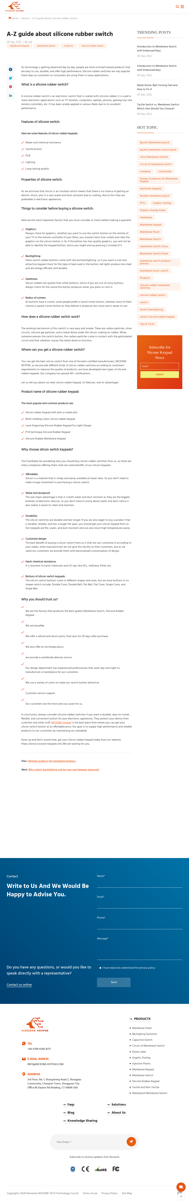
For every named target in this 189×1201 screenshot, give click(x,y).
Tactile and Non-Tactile (145, 1087)
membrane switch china (154, 246)
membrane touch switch (154, 271)
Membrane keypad (19, 46)
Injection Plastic (141, 1064)
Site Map (127, 1193)
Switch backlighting (151, 310)
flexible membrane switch (155, 196)
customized (164, 171)
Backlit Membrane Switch (155, 142)
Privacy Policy (110, 1193)
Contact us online (19, 985)
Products (68, 46)
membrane (146, 217)
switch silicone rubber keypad (157, 317)
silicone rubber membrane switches (155, 286)
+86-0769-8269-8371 (39, 1049)
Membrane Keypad (143, 1069)
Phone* (101, 918)
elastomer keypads (151, 189)
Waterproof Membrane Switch (149, 1093)
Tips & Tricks (147, 324)
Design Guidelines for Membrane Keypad (159, 180)
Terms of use (90, 1193)
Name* (101, 876)
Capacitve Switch (142, 1040)
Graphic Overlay (162, 203)
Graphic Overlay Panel (152, 210)
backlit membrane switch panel (158, 150)
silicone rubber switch (92, 46)
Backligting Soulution (144, 1034)
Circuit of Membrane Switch (148, 1046)
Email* (100, 897)
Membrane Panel (149, 232)
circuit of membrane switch (156, 164)
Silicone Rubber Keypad (145, 1081)
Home (13, 18)
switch (144, 302)
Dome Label (139, 1052)
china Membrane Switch (154, 157)
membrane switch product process (155, 262)
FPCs (143, 203)
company (145, 171)
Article (25, 18)
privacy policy (147, 968)
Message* (102, 938)
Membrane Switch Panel (154, 254)
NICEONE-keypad (61, 723)
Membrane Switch (46, 46)
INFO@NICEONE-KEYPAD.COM (45, 1064)
